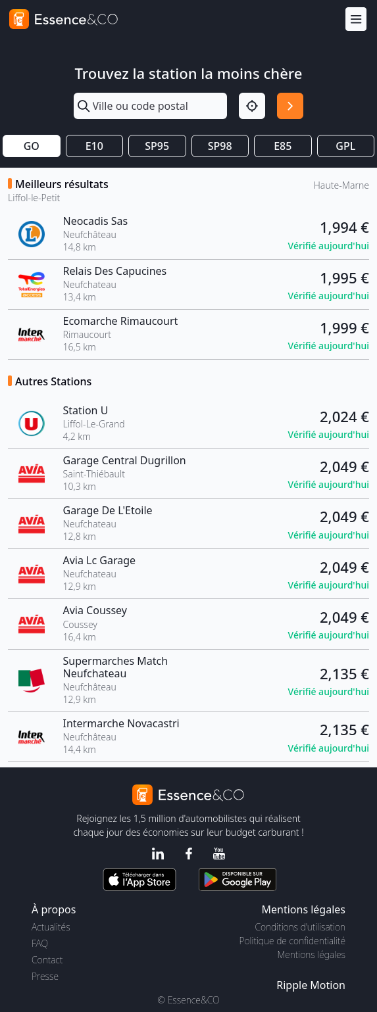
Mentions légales (311, 954)
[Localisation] (252, 106)
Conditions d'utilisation (300, 927)
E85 (282, 146)
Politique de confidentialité (292, 940)
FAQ (40, 943)
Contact (47, 959)
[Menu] (355, 19)
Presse (45, 976)
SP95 (157, 146)
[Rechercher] (290, 106)
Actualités (51, 927)
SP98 (220, 146)
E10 (94, 146)
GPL (345, 146)
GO (31, 146)
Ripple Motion (310, 985)
